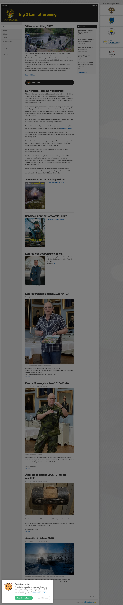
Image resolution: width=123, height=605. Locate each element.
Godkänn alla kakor (23, 598)
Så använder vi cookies (39, 593)
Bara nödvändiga (42, 598)
